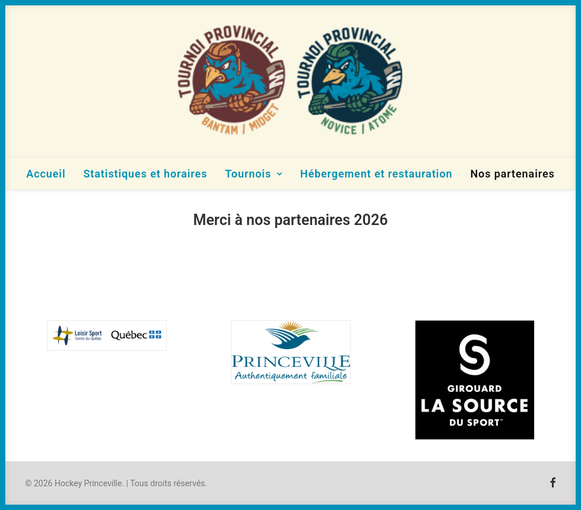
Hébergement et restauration (376, 173)
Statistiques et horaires (145, 173)
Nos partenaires (512, 173)
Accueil (45, 173)
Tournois (253, 173)
